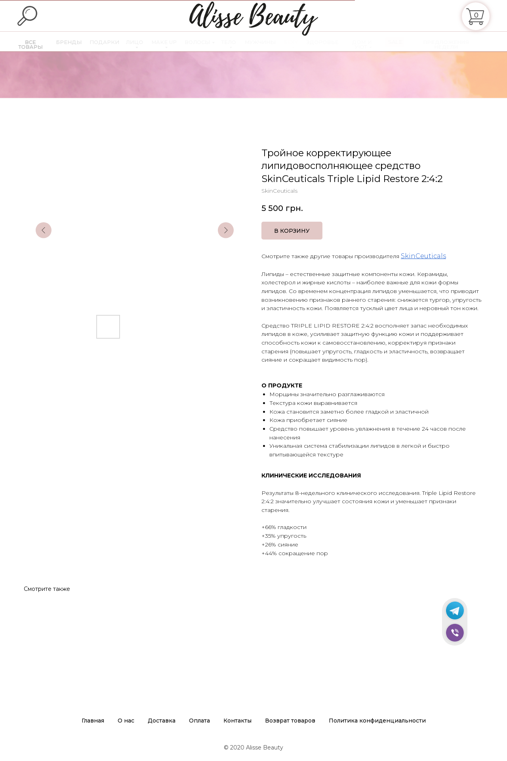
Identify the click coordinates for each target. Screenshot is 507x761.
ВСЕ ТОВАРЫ (36, 44)
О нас (126, 720)
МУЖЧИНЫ (267, 42)
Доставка (161, 720)
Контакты (237, 720)
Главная (93, 720)
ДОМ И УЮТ (369, 44)
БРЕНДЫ (75, 42)
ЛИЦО (142, 42)
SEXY (299, 42)
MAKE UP (171, 42)
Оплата (199, 720)
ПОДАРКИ (111, 42)
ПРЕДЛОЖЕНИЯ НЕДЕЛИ (454, 44)
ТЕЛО (236, 42)
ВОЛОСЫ (204, 42)
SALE (403, 42)
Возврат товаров (290, 720)
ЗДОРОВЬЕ (330, 42)
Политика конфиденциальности (377, 720)
